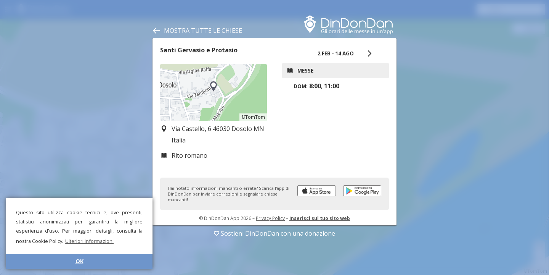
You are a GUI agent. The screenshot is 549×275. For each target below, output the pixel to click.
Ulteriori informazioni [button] (89, 241)
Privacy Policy (270, 218)
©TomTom (253, 117)
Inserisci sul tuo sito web (319, 218)
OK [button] (79, 261)
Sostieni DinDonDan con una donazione (274, 233)
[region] (213, 92)
